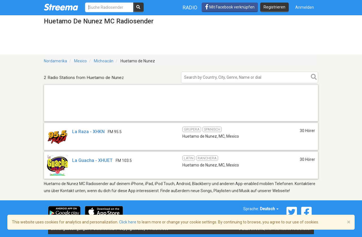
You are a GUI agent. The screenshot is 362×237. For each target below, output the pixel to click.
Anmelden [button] (304, 7)
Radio (190, 7)
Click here (127, 222)
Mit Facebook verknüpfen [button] (230, 7)
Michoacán (103, 61)
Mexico (80, 61)
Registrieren (274, 7)
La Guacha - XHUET (92, 160)
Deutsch (269, 209)
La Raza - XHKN (88, 131)
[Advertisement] (181, 121)
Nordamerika (55, 61)
